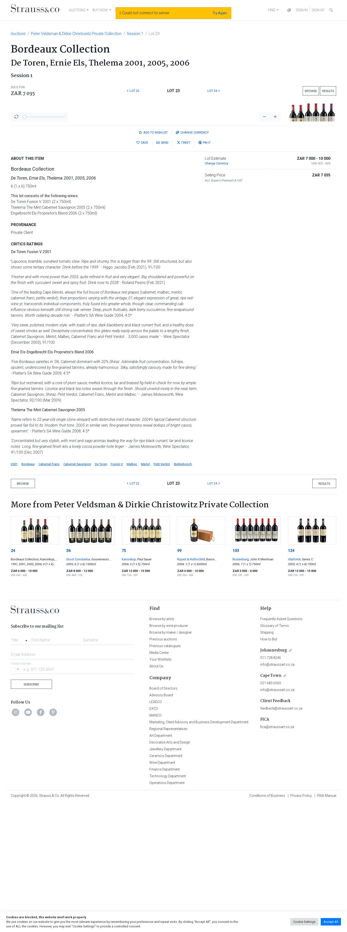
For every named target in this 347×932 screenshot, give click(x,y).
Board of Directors (163, 815)
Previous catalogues (165, 772)
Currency (192, 259)
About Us (156, 792)
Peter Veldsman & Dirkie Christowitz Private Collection (76, 33)
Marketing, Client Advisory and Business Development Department (198, 848)
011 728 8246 (270, 784)
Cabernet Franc (49, 590)
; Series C (306, 685)
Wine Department (162, 889)
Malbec (132, 590)
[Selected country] (15, 795)
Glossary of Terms (274, 752)
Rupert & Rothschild (191, 685)
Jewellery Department (165, 875)
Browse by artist (161, 745)
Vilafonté (294, 685)
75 (124, 677)
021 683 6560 (270, 809)
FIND (271, 10)
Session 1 (135, 33)
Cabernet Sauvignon (77, 590)
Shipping (267, 759)
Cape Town (270, 802)
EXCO (153, 835)
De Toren (101, 590)
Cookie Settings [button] (304, 922)
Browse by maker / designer (170, 759)
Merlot (145, 590)
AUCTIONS (77, 10)
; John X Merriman (261, 685)
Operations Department (167, 909)
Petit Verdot (162, 590)
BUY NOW (100, 10)
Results (328, 91)
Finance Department (164, 896)
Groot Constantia (78, 685)
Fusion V (117, 590)
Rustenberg (241, 685)
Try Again (220, 13)
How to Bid (268, 765)
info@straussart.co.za (277, 791)
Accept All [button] (331, 922)
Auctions (18, 33)
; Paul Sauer (144, 685)
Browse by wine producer (168, 752)
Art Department (160, 862)
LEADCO (155, 828)
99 (179, 677)
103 (236, 677)
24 (13, 677)
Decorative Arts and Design (169, 869)
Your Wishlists (160, 786)
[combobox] (20, 765)
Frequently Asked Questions (281, 745)
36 (68, 677)
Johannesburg (273, 777)
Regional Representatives (168, 855)
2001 (14, 590)
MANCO (155, 842)
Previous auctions (163, 765)
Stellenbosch (183, 590)
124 (291, 677)
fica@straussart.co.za (277, 853)
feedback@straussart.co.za (281, 835)
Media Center (159, 779)
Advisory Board (161, 821)
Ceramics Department (165, 882)
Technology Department (167, 902)
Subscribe (31, 810)
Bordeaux (28, 590)
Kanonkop (129, 685)
